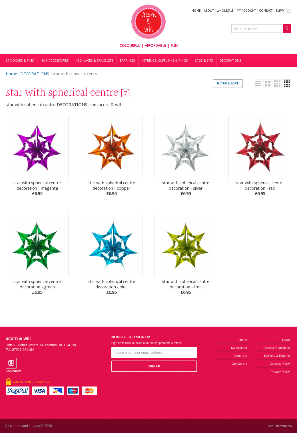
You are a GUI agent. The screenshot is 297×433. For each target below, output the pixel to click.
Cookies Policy (280, 363)
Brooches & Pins (20, 60)
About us (240, 355)
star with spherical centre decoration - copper (111, 188)
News (286, 339)
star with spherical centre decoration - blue (111, 287)
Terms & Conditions (276, 347)
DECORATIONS (230, 60)
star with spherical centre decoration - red (260, 188)
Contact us (239, 363)
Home (196, 11)
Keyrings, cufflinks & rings (165, 60)
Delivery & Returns (277, 355)
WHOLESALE (225, 11)
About (209, 11)
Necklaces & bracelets (94, 60)
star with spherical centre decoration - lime (185, 287)
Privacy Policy (280, 371)
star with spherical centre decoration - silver (185, 188)
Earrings (127, 60)
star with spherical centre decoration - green (37, 287)
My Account (246, 11)
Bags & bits (203, 60)
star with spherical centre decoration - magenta (37, 188)
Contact (265, 11)
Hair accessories (55, 60)
